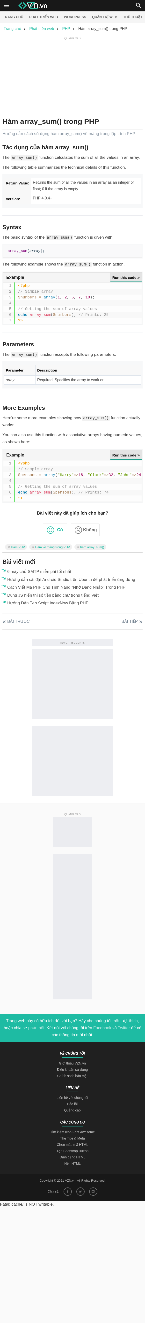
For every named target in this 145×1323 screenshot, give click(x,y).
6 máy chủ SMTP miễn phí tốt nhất (39, 571)
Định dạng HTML (73, 1157)
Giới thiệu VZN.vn (72, 1063)
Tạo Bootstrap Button (73, 1151)
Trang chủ (13, 17)
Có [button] (60, 529)
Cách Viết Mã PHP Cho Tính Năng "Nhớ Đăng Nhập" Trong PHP (66, 587)
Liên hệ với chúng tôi (72, 1098)
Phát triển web (43, 17)
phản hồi (36, 1028)
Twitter (124, 1028)
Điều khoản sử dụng (72, 1070)
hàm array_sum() (92, 547)
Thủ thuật (132, 17)
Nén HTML (72, 1163)
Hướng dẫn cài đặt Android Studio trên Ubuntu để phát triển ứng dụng (71, 579)
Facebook (102, 1028)
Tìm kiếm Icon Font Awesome (72, 1132)
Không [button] (90, 529)
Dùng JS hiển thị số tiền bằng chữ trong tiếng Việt (53, 595)
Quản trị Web (104, 17)
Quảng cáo (72, 1110)
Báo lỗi (72, 1104)
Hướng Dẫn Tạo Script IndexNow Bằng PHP (47, 603)
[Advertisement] (73, 75)
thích (133, 1021)
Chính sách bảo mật (72, 1076)
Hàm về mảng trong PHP (52, 547)
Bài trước (18, 621)
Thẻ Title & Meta (72, 1138)
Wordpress (75, 17)
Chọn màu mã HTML (72, 1145)
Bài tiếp (130, 621)
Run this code (126, 277)
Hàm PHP (18, 547)
